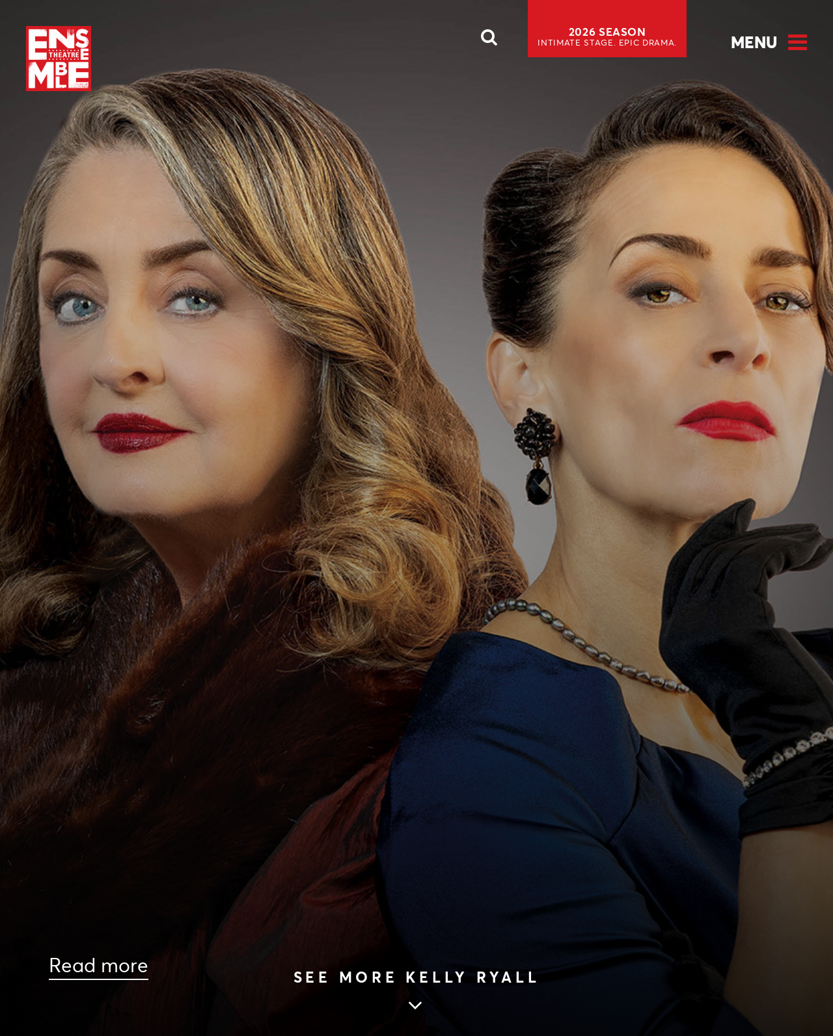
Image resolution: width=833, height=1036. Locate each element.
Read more (98, 965)
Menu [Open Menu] (754, 42)
